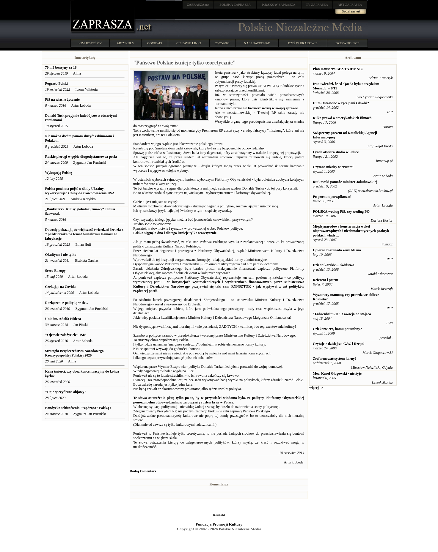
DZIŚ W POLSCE (347, 43)
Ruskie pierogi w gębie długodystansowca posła (81, 156)
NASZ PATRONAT (257, 43)
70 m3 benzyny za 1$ (61, 67)
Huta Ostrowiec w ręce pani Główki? (341, 103)
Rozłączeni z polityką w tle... (66, 303)
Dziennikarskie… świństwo (333, 265)
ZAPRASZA (235, 4)
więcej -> (316, 388)
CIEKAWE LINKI (188, 43)
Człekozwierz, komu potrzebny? (337, 329)
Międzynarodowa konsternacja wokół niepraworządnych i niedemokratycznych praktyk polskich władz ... (351, 230)
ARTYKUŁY (125, 43)
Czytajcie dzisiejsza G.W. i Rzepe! (339, 344)
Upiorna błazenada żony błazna (337, 250)
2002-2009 (222, 43)
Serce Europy (55, 271)
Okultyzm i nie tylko (60, 255)
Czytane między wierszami (333, 167)
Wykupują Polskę (58, 173)
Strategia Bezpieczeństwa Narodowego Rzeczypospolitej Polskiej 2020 (74, 353)
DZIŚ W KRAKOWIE (303, 43)
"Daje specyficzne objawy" (66, 392)
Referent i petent (325, 280)
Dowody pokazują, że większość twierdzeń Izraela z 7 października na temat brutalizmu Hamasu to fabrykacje (84, 234)
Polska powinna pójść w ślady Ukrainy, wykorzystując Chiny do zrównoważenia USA (80, 191)
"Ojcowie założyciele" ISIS (66, 335)
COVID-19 (154, 43)
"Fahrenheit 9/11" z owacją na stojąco (342, 314)
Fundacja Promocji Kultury (219, 524)
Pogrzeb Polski (56, 83)
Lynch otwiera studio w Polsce (336, 152)
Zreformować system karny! (334, 359)
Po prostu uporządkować (332, 197)
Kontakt (219, 515)
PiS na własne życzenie (62, 99)
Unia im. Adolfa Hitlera (63, 319)
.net (198, 4)
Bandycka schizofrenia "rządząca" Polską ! (78, 408)
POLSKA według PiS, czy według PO (341, 211)
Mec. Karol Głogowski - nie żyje (337, 373)
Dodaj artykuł (351, 11)
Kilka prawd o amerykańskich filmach (342, 118)
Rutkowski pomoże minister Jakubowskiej (345, 182)
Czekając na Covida (60, 287)
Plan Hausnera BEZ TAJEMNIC (338, 69)
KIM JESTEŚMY (90, 43)
